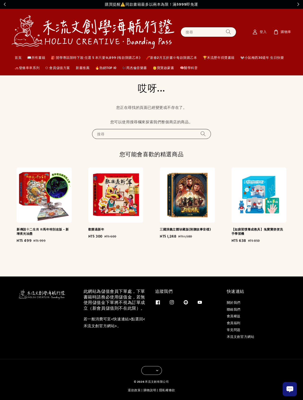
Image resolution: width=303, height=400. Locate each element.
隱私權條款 (167, 390)
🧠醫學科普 (189, 68)
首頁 (18, 57)
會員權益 (234, 316)
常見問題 (234, 330)
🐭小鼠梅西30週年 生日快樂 (262, 57)
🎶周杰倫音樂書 (134, 68)
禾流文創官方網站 (240, 337)
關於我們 (234, 302)
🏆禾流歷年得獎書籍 (219, 57)
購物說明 (149, 390)
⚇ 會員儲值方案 (57, 68)
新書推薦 (82, 68)
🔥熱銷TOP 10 (105, 68)
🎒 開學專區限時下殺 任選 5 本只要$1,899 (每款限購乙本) (95, 57)
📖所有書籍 (36, 57)
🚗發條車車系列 (27, 68)
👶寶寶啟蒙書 (163, 68)
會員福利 (234, 323)
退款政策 (134, 390)
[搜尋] (228, 32)
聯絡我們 (234, 309)
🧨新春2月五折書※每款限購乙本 (171, 57)
